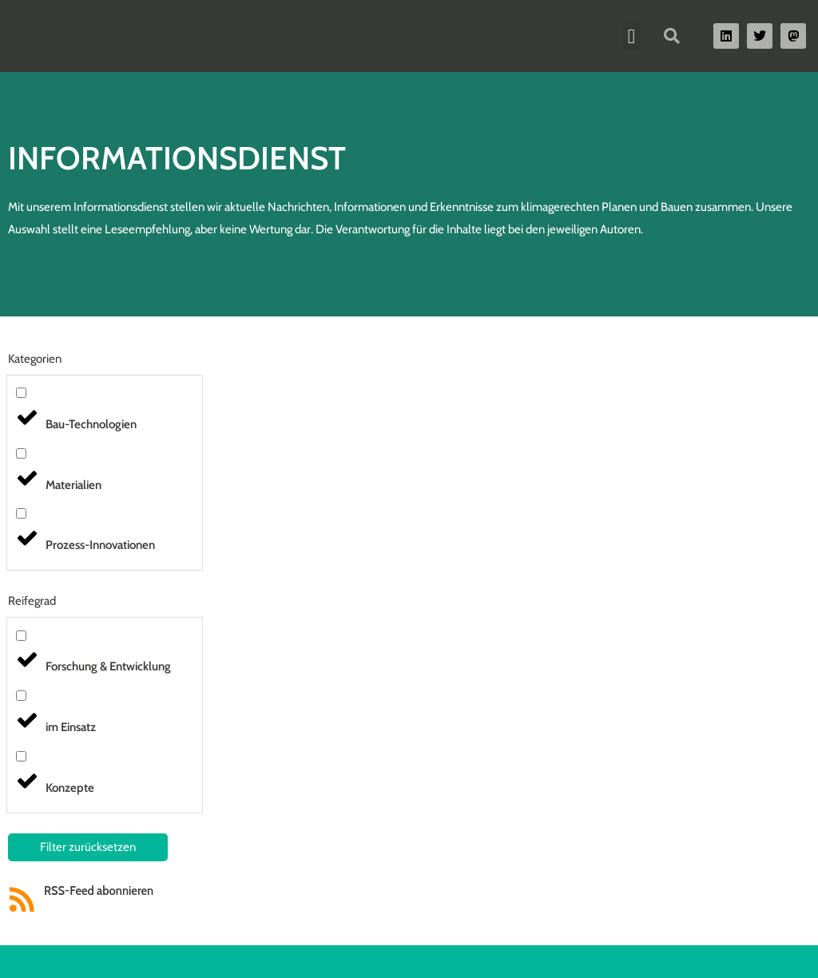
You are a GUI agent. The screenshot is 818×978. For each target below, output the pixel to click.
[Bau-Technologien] (21, 393)
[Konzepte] (21, 756)
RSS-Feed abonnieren (100, 891)
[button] (631, 36)
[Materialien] (21, 453)
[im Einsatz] (21, 695)
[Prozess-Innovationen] (21, 513)
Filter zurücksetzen (88, 847)
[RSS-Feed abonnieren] (22, 899)
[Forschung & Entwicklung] (21, 635)
